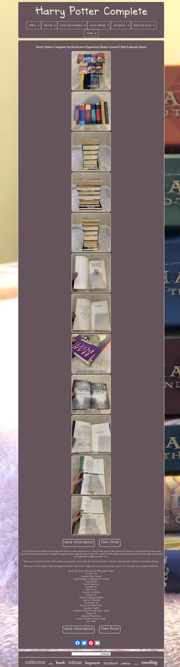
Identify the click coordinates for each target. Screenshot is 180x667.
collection (35, 662)
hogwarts (92, 663)
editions (125, 663)
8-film (136, 664)
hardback (110, 663)
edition (75, 662)
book (60, 662)
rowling (149, 662)
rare (51, 664)
